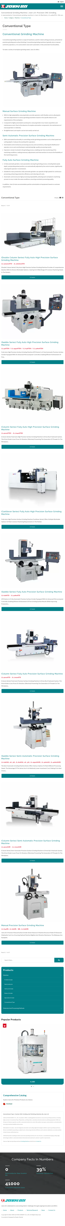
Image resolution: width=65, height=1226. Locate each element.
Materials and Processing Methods (13, 1008)
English (62, 1)
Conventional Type (26, 18)
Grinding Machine (25, 1141)
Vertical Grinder (8, 988)
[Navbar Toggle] (62, 6)
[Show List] (62, 197)
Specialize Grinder (9, 997)
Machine (17, 18)
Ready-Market (19, 1217)
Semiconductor (8, 984)
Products (20, 1210)
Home (6, 18)
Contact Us (38, 1141)
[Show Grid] (60, 197)
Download (7, 1104)
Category (11, 18)
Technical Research (32, 1210)
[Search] (27, 960)
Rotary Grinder (8, 993)
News (43, 1210)
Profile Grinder (8, 979)
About (12, 1210)
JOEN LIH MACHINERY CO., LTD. (20, 1214)
